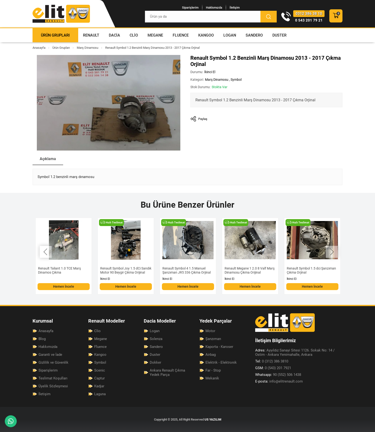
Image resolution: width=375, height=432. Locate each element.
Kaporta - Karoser (219, 347)
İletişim (235, 7)
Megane (155, 35)
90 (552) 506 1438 (278, 375)
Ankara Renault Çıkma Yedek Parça (167, 372)
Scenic (99, 370)
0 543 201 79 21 (309, 20)
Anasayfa (39, 47)
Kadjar (99, 386)
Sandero (254, 35)
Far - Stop (213, 370)
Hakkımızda (214, 7)
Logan (229, 35)
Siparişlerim (190, 7)
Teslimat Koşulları (53, 378)
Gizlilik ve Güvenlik (53, 362)
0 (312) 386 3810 (271, 361)
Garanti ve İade (50, 354)
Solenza (156, 339)
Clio (134, 35)
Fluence (181, 35)
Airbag (210, 354)
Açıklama (48, 159)
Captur (99, 378)
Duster (279, 35)
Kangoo (206, 35)
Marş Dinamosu (87, 47)
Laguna (100, 394)
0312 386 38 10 (309, 13)
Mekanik (212, 378)
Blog (42, 339)
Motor (210, 331)
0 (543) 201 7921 (273, 368)
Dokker (155, 362)
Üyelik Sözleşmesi (53, 386)
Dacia (114, 35)
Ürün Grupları (55, 35)
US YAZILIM (212, 419)
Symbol (236, 79)
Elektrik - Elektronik (221, 362)
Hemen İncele (63, 286)
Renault (91, 35)
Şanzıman (213, 339)
